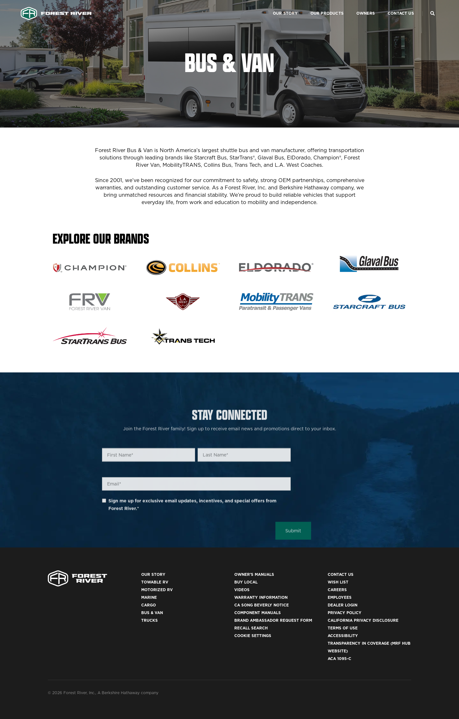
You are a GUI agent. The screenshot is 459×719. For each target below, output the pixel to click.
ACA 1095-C (339, 658)
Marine (149, 597)
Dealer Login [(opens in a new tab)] (342, 605)
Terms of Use (343, 628)
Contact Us (399, 11)
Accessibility (343, 635)
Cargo (148, 605)
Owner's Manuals (254, 574)
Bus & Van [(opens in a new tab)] (152, 612)
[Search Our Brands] (432, 11)
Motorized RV (157, 589)
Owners (363, 11)
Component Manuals (257, 612)
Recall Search (251, 628)
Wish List (338, 582)
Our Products (325, 11)
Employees (340, 597)
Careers (337, 589)
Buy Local (246, 582)
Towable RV (154, 582)
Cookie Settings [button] (252, 635)
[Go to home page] (56, 11)
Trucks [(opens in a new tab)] (149, 620)
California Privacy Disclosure (363, 620)
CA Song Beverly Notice (261, 605)
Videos (242, 589)
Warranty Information (261, 597)
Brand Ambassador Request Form (273, 620)
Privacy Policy (344, 612)
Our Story (283, 11)
